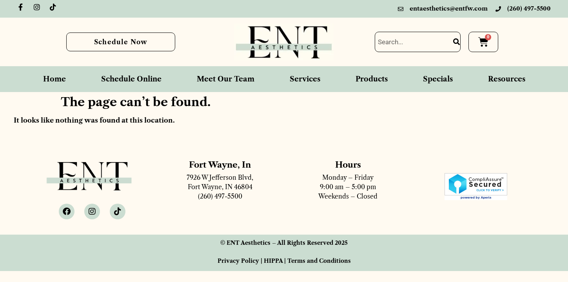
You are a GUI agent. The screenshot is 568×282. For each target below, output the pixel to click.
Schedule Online (131, 79)
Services (305, 79)
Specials (438, 79)
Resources (506, 79)
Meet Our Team (225, 79)
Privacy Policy (238, 260)
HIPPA (273, 260)
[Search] (456, 42)
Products (372, 79)
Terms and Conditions (319, 260)
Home (54, 79)
